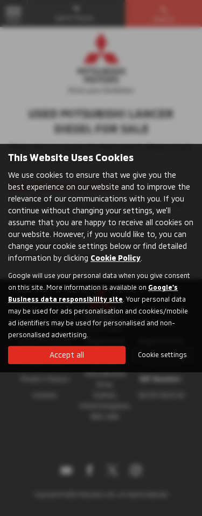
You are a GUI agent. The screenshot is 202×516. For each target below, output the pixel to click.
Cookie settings (162, 354)
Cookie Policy (115, 257)
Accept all (67, 354)
